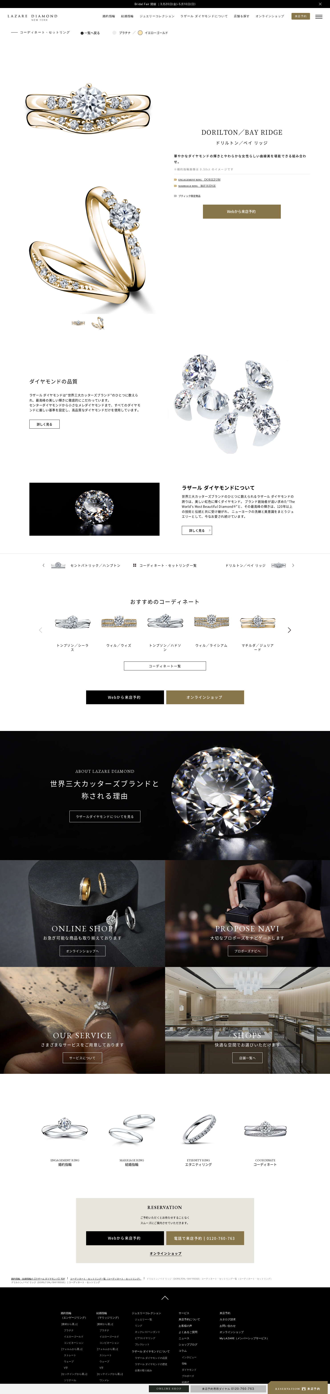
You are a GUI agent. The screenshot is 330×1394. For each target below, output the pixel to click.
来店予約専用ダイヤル (228, 1388)
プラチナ (121, 32)
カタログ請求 (228, 1319)
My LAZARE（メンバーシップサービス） (244, 1338)
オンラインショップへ (82, 951)
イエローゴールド (153, 32)
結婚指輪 (127, 16)
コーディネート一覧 (165, 666)
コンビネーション (73, 1342)
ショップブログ (188, 1344)
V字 (66, 1367)
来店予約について (189, 1319)
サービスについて (82, 1058)
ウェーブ (69, 1361)
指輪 (184, 1363)
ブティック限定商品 (189, 196)
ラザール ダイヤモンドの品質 (151, 1358)
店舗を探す (242, 16)
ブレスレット (142, 1344)
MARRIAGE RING (197, 186)
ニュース (184, 1338)
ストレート (70, 1355)
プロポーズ (188, 1376)
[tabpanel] (78, 630)
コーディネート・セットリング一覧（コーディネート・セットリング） (105, 1278)
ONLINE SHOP (168, 1388)
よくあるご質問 (188, 1332)
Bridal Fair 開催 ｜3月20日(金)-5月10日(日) (165, 4)
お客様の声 (185, 1325)
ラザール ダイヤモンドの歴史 (151, 1364)
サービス (184, 1313)
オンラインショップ (270, 16)
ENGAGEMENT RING (199, 179)
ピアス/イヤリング (145, 1338)
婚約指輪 (109, 16)
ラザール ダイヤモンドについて (204, 16)
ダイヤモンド (189, 1369)
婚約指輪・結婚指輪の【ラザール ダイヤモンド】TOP (38, 1278)
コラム (183, 1350)
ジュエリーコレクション (157, 16)
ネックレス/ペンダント (147, 1332)
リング (138, 1325)
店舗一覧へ (247, 1058)
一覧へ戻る (91, 33)
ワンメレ (104, 1380)
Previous (40, 630)
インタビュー (189, 1357)
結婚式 (185, 1382)
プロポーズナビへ (247, 951)
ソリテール (70, 1380)
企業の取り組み (143, 1370)
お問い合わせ (228, 1325)
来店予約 (225, 1313)
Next (289, 630)
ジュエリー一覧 (143, 1319)
